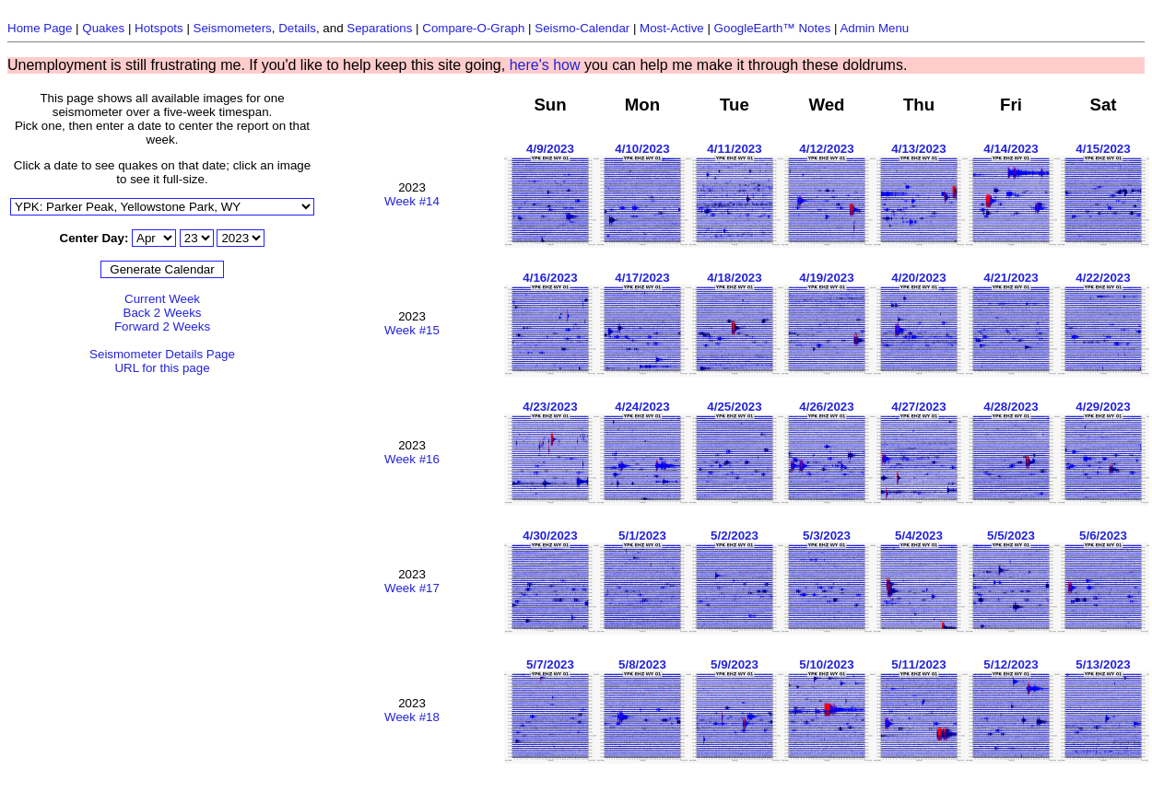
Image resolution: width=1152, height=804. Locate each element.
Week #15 (412, 330)
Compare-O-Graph (473, 28)
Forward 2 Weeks (162, 326)
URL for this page (161, 368)
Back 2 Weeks (162, 313)
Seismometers (233, 28)
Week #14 (412, 201)
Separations (379, 28)
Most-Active (672, 28)
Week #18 (412, 717)
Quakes (103, 28)
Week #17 (412, 588)
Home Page (39, 28)
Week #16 (412, 459)
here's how (545, 65)
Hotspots (159, 28)
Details (297, 28)
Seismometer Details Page (162, 354)
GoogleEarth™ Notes (772, 28)
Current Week (162, 299)
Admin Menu (874, 28)
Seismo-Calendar (582, 28)
